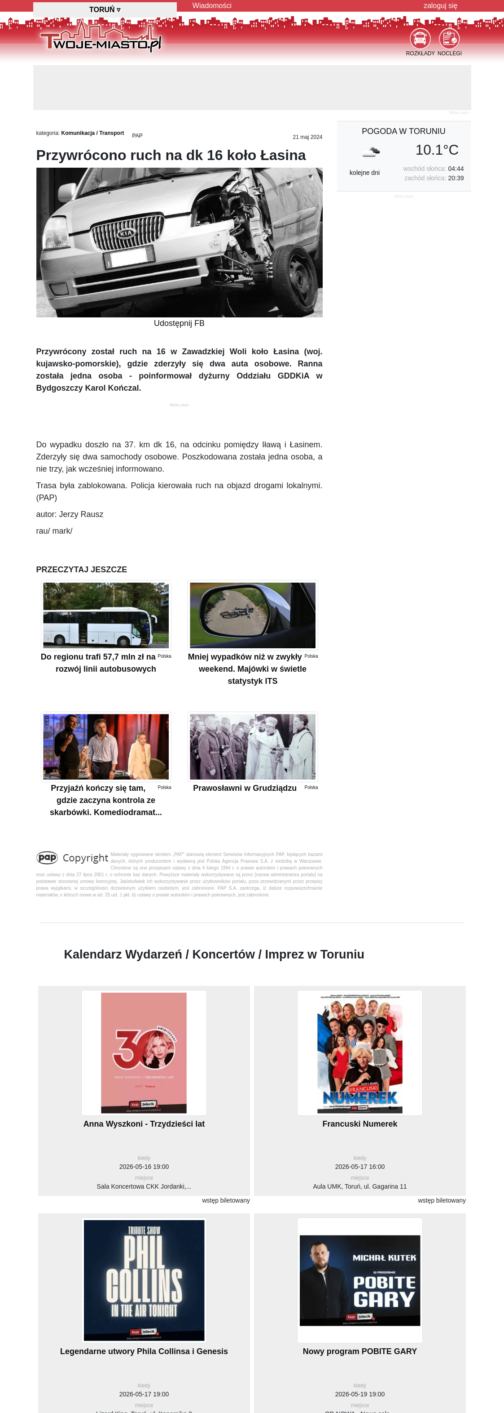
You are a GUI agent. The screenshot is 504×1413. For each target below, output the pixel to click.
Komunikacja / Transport (92, 133)
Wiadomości (212, 5)
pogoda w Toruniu (403, 131)
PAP (137, 136)
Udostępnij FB (179, 323)
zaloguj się (441, 5)
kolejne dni (365, 172)
